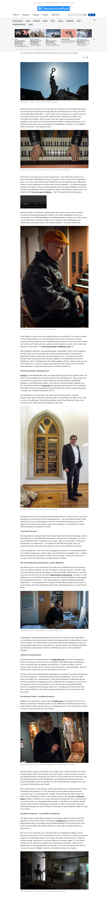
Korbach (23, 375)
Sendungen (25, 14)
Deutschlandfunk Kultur (52, 2)
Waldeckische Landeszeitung (61, 575)
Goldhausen (61, 821)
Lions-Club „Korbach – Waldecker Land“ (56, 346)
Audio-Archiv (55, 14)
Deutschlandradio (38, 2)
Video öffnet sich (58, 659)
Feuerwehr (46, 385)
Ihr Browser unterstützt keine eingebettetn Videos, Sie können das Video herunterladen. (33, 201)
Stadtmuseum (58, 701)
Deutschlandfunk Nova (67, 2)
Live (91, 15)
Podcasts (45, 14)
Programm (36, 14)
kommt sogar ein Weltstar (42, 192)
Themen (15, 14)
